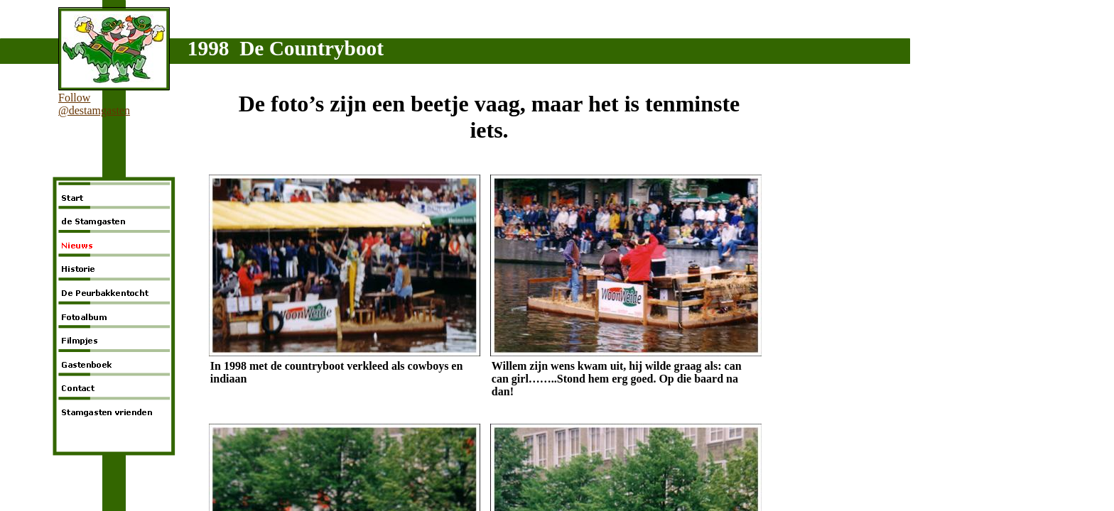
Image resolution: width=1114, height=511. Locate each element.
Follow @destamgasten (94, 104)
